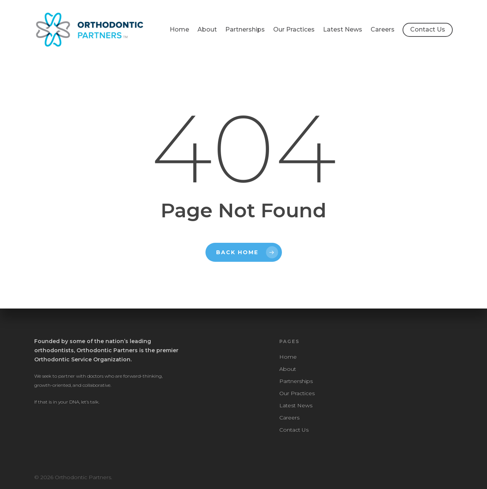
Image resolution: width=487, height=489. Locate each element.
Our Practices (294, 29)
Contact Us (427, 29)
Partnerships (245, 29)
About (207, 29)
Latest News (342, 29)
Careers (383, 29)
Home (179, 29)
